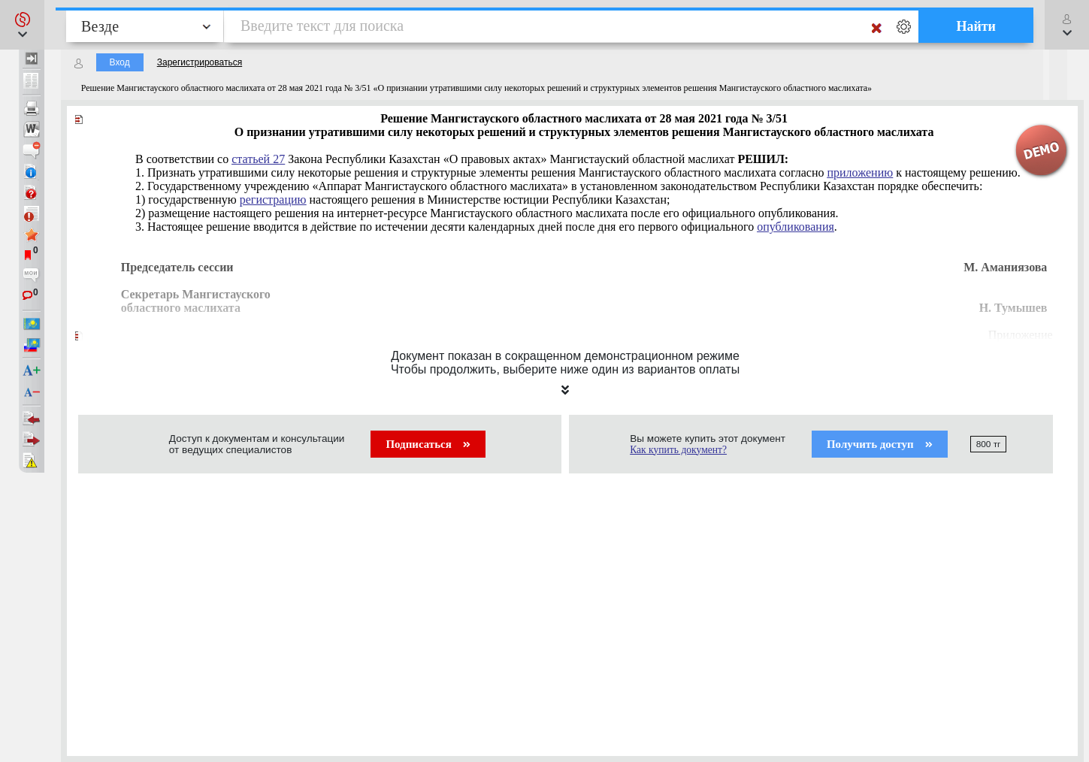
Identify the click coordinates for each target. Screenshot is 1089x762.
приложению (860, 172)
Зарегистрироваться (199, 62)
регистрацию (273, 199)
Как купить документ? (678, 449)
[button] (22, 25)
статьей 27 (258, 159)
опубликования (795, 226)
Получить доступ (880, 444)
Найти (976, 26)
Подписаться (428, 444)
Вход (120, 62)
